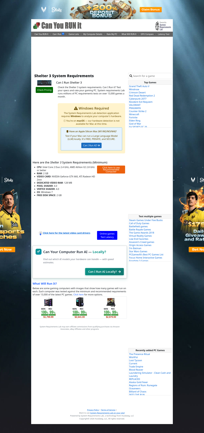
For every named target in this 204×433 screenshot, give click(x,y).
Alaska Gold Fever (138, 382)
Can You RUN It (41, 34)
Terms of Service (108, 410)
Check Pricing (44, 90)
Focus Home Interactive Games (145, 257)
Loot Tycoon (135, 360)
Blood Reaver (136, 369)
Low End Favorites (138, 238)
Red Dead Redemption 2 (142, 95)
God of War (135, 123)
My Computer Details (92, 34)
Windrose (134, 89)
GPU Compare (147, 34)
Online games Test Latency (107, 235)
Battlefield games (138, 226)
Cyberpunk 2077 (137, 98)
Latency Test (163, 34)
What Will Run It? (45, 283)
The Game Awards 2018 (141, 232)
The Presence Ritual (139, 354)
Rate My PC (112, 34)
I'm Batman (135, 248)
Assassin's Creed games (141, 242)
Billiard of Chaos (137, 391)
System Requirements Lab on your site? (107, 413)
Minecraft (134, 114)
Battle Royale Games (140, 229)
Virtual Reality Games (140, 235)
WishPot (133, 357)
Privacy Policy (93, 410)
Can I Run (58, 34)
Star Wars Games (138, 251)
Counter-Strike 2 (137, 111)
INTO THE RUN (137, 394)
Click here (78, 294)
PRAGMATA (135, 108)
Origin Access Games (140, 245)
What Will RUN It (129, 34)
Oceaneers (134, 388)
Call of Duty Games (139, 223)
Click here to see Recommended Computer (111, 169)
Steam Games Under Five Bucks (146, 220)
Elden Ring (134, 120)
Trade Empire (136, 366)
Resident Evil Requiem (141, 101)
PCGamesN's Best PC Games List (146, 254)
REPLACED (134, 379)
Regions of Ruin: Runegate (143, 385)
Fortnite (133, 117)
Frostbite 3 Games (138, 260)
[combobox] (152, 76)
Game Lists (74, 34)
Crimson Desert (137, 92)
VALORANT (135, 105)
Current (133, 363)
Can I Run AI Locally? (104, 272)
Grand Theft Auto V (139, 86)
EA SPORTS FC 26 (138, 126)
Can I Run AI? (91, 145)
